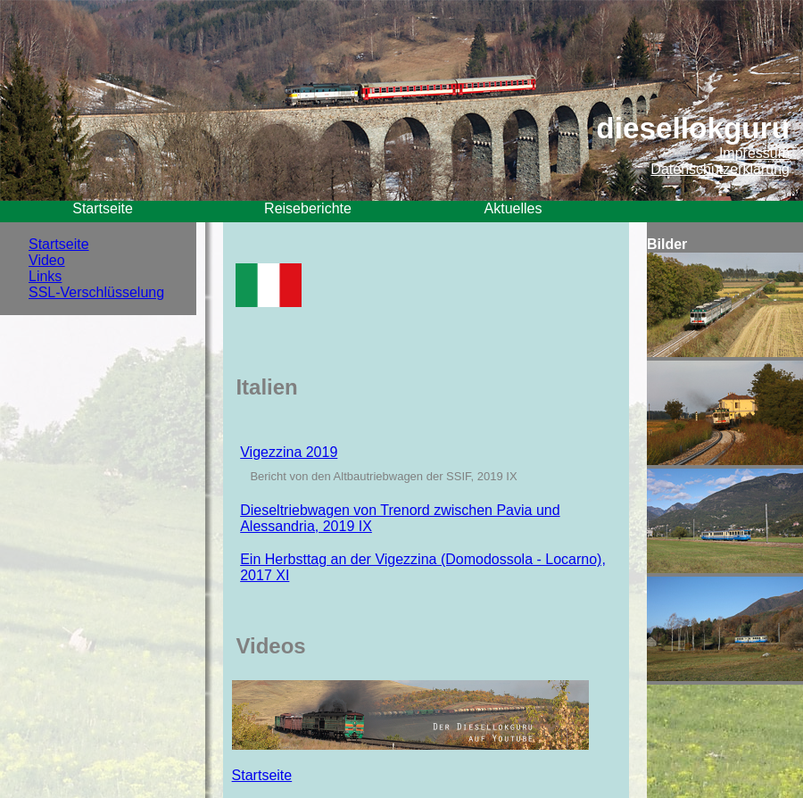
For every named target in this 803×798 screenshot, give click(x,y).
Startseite (102, 208)
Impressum (754, 153)
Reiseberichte (308, 208)
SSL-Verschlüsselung (96, 292)
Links (45, 276)
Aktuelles (513, 208)
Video (47, 260)
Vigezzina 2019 (288, 452)
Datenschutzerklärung (720, 169)
